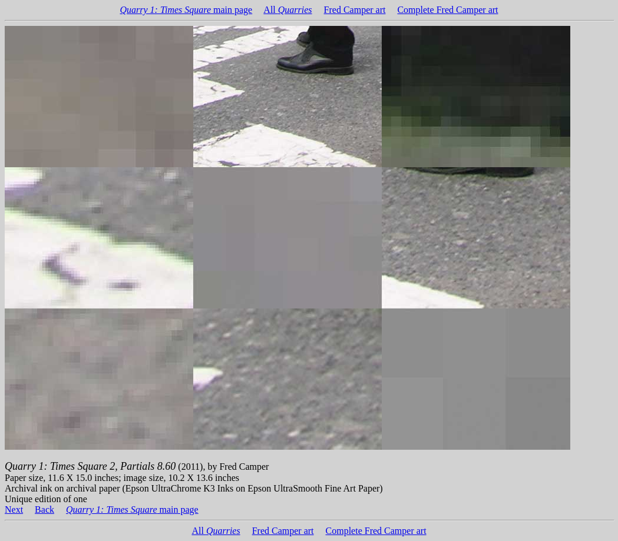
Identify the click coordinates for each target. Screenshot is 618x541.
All (287, 10)
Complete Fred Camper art (447, 10)
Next (14, 510)
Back (44, 510)
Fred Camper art (355, 10)
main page (186, 10)
